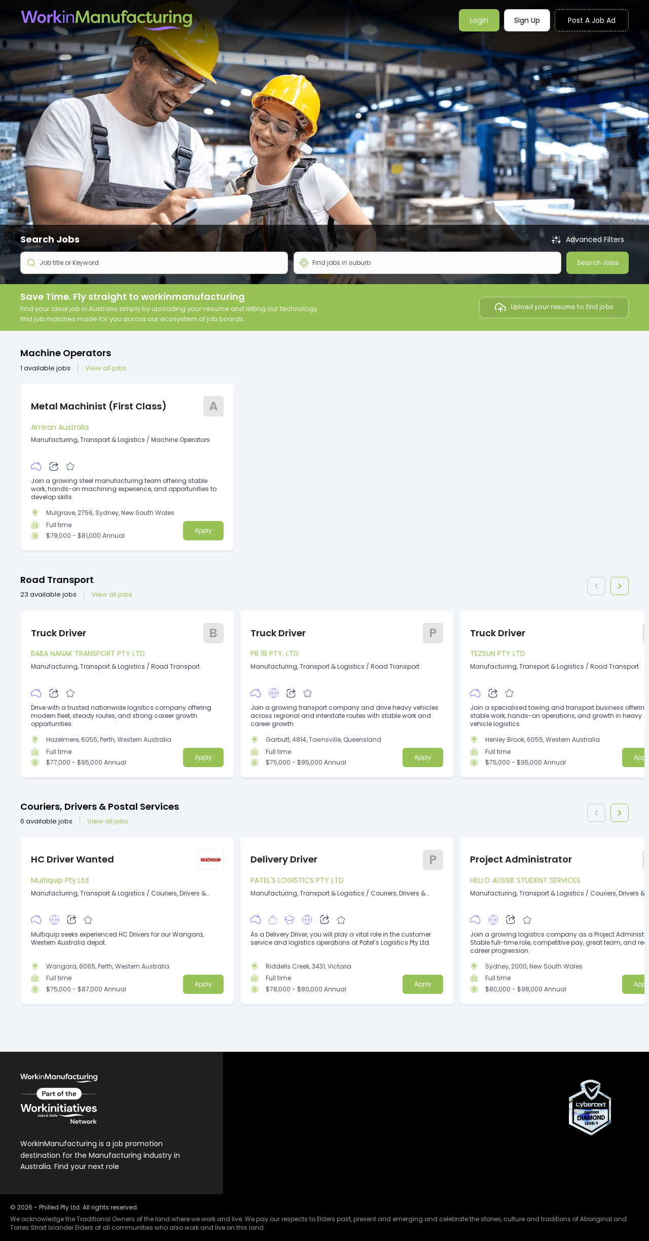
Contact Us (489, 1107)
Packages (374, 1123)
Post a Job (375, 1107)
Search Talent (382, 1140)
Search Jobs (598, 262)
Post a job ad (592, 20)
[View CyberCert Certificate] (591, 1108)
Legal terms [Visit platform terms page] (490, 1140)
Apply (203, 530)
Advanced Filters (588, 239)
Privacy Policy (493, 1123)
